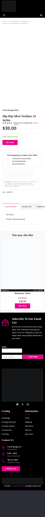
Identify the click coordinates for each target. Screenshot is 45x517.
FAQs (27, 445)
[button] (12, 15)
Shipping (28, 449)
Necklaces (25, 21)
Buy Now (10, 169)
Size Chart (29, 461)
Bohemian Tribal (22, 320)
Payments (29, 453)
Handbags (6, 445)
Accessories (14, 21)
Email (4, 374)
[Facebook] (17, 431)
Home (4, 21)
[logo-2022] (10, 6)
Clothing (5, 461)
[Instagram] (28, 431)
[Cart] (41, 15)
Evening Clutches (9, 449)
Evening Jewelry (8, 453)
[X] (23, 431)
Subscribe (32, 383)
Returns (28, 457)
